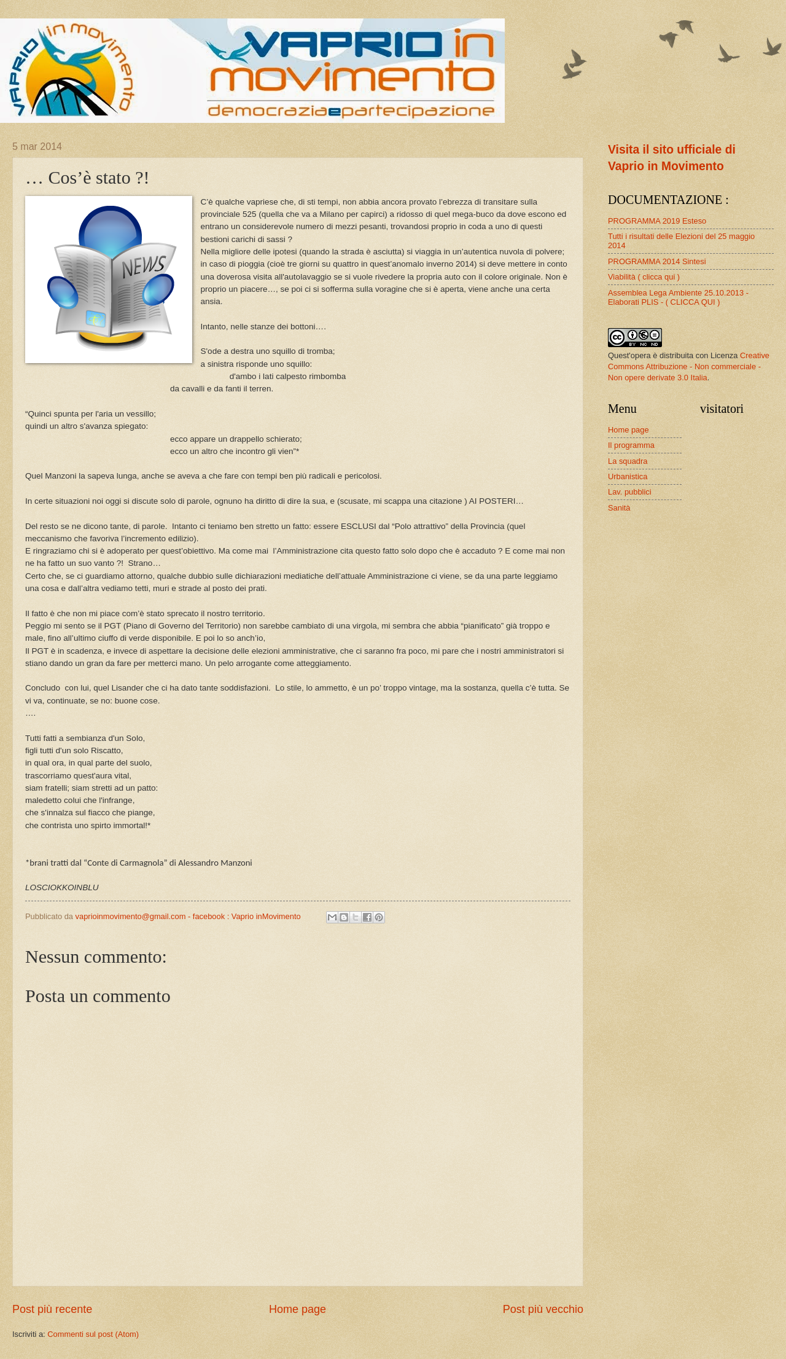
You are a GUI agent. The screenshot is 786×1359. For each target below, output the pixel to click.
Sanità (619, 507)
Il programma (631, 445)
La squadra (627, 461)
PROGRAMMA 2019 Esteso (657, 220)
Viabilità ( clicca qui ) (644, 276)
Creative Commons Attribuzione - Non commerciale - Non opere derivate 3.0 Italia (688, 366)
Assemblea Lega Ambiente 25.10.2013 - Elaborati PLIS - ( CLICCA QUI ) (678, 297)
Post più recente (52, 1309)
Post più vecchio (543, 1309)
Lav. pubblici (630, 491)
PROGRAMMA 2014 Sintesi (657, 261)
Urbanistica (627, 476)
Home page (297, 1309)
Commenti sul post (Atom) (93, 1334)
